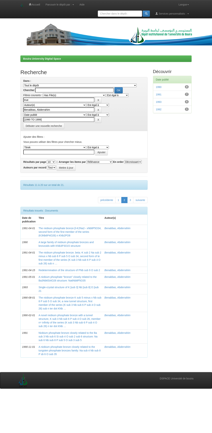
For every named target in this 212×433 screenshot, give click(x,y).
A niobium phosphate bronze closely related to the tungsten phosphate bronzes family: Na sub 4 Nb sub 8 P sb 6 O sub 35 (70, 350)
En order (118, 161)
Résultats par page (34, 161)
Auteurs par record (34, 167)
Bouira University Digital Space (42, 58)
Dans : (27, 80)
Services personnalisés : (172, 13)
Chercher (28, 90)
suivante (140, 200)
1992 (159, 109)
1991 (159, 94)
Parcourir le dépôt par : (60, 4)
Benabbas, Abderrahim (118, 228)
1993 (159, 101)
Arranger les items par (72, 161)
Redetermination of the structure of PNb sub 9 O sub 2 (69, 270)
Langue (183, 4)
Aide (82, 4)
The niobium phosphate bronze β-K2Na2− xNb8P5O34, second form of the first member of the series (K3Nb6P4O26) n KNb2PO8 (70, 232)
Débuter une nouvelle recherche (44, 125)
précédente (106, 200)
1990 (159, 87)
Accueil (34, 4)
